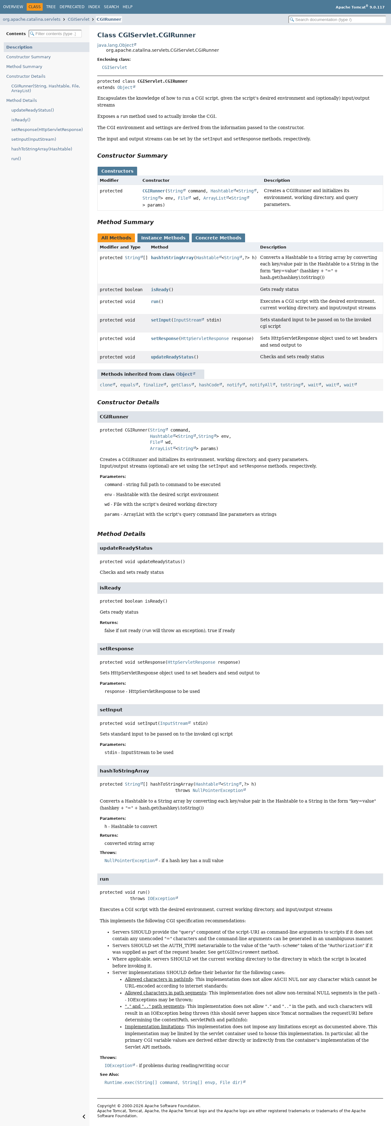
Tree (51, 7)
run (154, 301)
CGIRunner (109, 19)
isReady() (20, 120)
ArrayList (214, 198)
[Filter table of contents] (55, 34)
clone (106, 384)
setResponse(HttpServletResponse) (47, 129)
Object (124, 87)
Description (19, 47)
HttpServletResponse (205, 338)
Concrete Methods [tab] (218, 237)
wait (313, 384)
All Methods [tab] (116, 237)
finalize (153, 384)
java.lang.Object (115, 45)
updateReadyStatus (172, 356)
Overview (13, 7)
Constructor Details (26, 76)
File (183, 198)
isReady (160, 289)
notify (234, 384)
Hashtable (222, 190)
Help (127, 7)
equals (127, 384)
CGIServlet (78, 19)
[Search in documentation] (337, 20)
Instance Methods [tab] (163, 237)
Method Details (21, 100)
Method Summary (24, 66)
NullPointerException (218, 790)
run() (16, 158)
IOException (161, 898)
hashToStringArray (172, 257)
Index (94, 7)
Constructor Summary (28, 57)
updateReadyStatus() (32, 110)
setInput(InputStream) (33, 139)
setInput (161, 319)
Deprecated (72, 7)
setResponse (165, 338)
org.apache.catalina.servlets (32, 19)
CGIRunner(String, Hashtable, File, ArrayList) (45, 88)
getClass (181, 384)
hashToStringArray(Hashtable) (41, 149)
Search (111, 7)
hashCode (209, 384)
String (175, 190)
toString (290, 384)
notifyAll (261, 384)
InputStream (187, 319)
